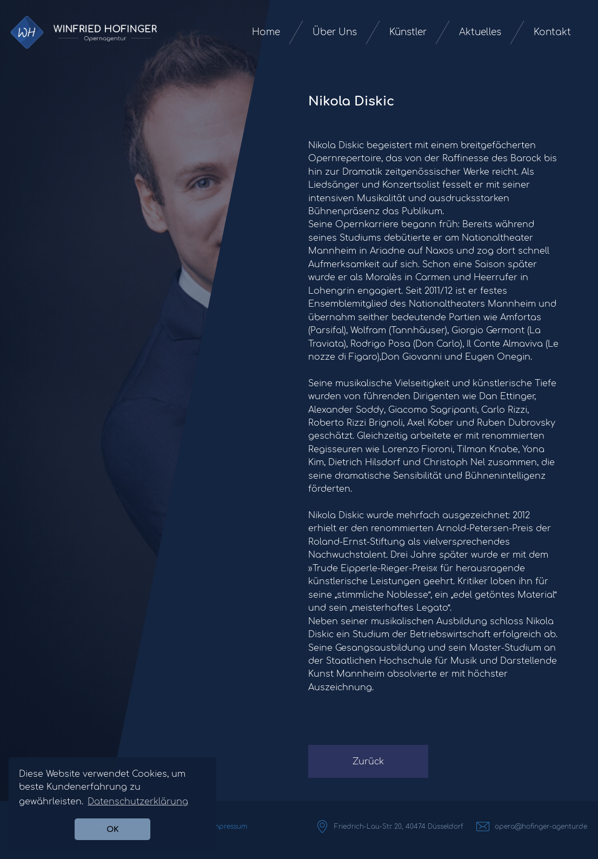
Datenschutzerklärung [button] (138, 802)
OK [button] (113, 829)
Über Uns (335, 32)
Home (266, 32)
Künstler (408, 32)
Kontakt (552, 32)
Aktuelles (480, 32)
